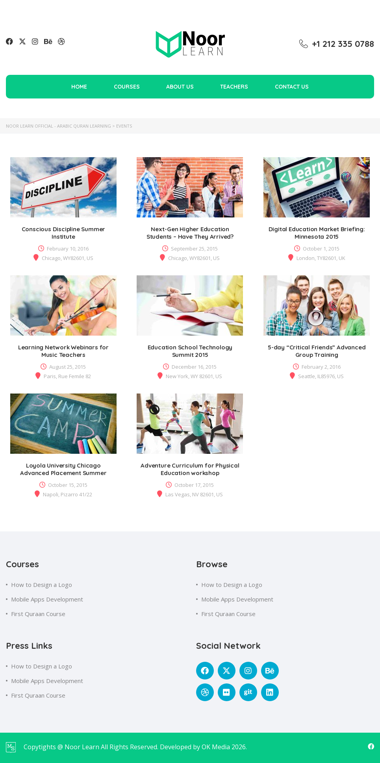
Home (79, 86)
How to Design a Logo (41, 584)
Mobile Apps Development (47, 599)
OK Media (217, 747)
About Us (180, 86)
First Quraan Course (38, 614)
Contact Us (292, 86)
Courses (127, 86)
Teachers (234, 86)
